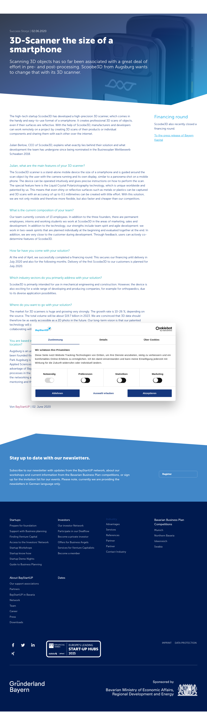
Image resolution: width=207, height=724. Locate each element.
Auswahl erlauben (103, 393)
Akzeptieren (149, 393)
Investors (64, 532)
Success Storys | (21, 31)
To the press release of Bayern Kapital (174, 138)
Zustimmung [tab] (55, 339)
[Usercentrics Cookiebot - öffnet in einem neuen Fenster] (158, 329)
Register (167, 486)
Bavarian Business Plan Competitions (169, 534)
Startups (15, 532)
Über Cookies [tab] (151, 339)
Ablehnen (57, 393)
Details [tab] (103, 339)
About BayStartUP (21, 590)
